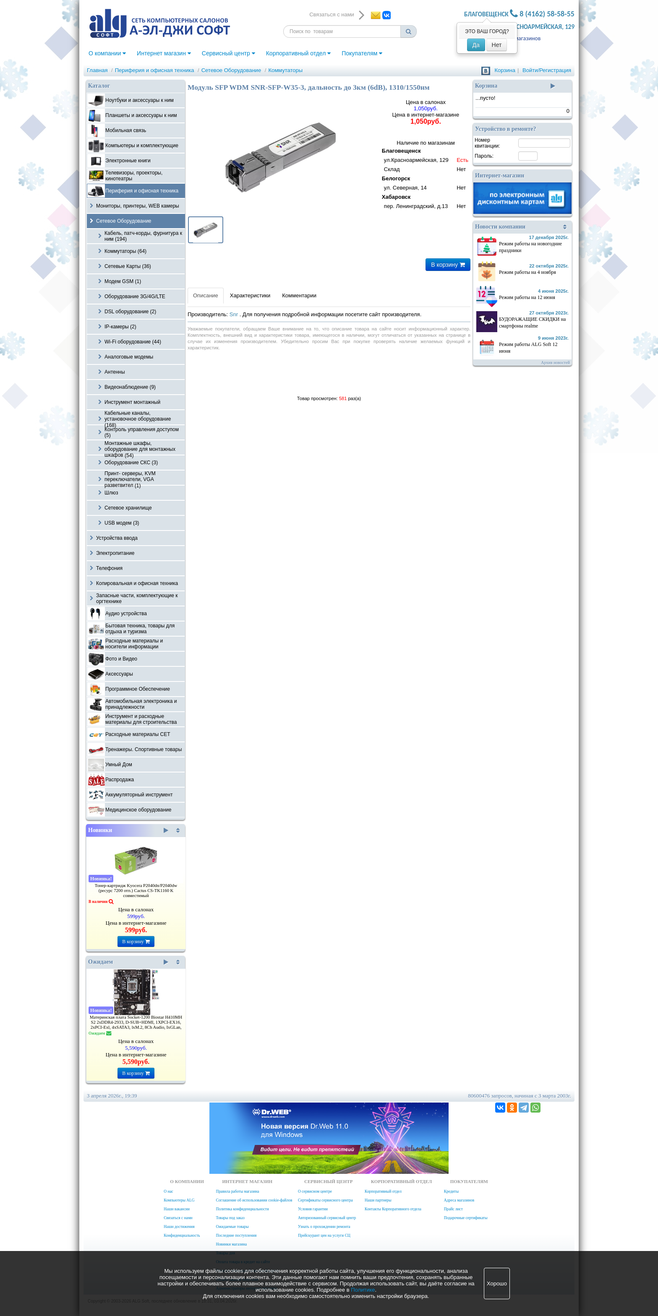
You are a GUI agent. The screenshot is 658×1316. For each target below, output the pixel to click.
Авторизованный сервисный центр (327, 1218)
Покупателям (362, 53)
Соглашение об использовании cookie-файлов (254, 1200)
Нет (497, 45)
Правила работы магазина (237, 1191)
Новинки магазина (231, 1244)
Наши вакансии (177, 1209)
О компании (107, 53)
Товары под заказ (230, 1218)
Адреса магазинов (518, 38)
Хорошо (497, 1283)
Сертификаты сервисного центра (325, 1200)
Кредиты (451, 1191)
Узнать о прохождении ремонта (324, 1227)
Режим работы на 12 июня (527, 297)
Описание (205, 295)
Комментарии (299, 295)
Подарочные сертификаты (466, 1218)
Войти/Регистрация (546, 70)
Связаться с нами (178, 1218)
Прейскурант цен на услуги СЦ (324, 1235)
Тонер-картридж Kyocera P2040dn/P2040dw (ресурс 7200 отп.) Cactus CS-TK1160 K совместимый (136, 890)
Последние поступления (236, 1235)
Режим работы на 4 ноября (527, 272)
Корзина (504, 70)
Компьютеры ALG (179, 1200)
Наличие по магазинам (425, 175)
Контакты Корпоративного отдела (393, 1209)
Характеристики (250, 295)
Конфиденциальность (182, 1235)
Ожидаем (128, 962)
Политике (363, 1290)
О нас (168, 1191)
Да (476, 45)
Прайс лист (453, 1209)
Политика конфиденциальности (242, 1209)
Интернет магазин (164, 53)
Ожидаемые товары (232, 1227)
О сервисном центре (315, 1191)
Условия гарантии (313, 1209)
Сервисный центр (228, 53)
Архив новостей (555, 362)
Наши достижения (179, 1227)
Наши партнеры (378, 1200)
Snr (235, 314)
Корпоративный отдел (298, 53)
